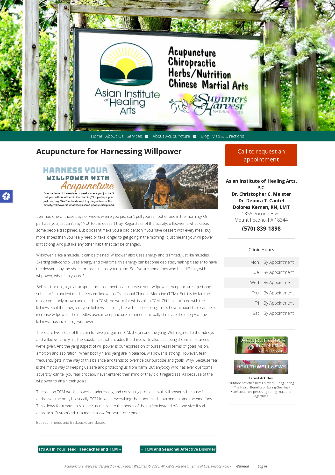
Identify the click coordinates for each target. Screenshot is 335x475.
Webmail (242, 466)
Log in (262, 466)
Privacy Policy (221, 466)
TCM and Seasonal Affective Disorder (178, 449)
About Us (114, 136)
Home (96, 136)
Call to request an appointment (261, 155)
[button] (6, 196)
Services (134, 136)
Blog (205, 136)
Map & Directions (228, 136)
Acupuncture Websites (81, 466)
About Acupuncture (171, 136)
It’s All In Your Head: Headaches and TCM (80, 449)
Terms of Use (199, 466)
